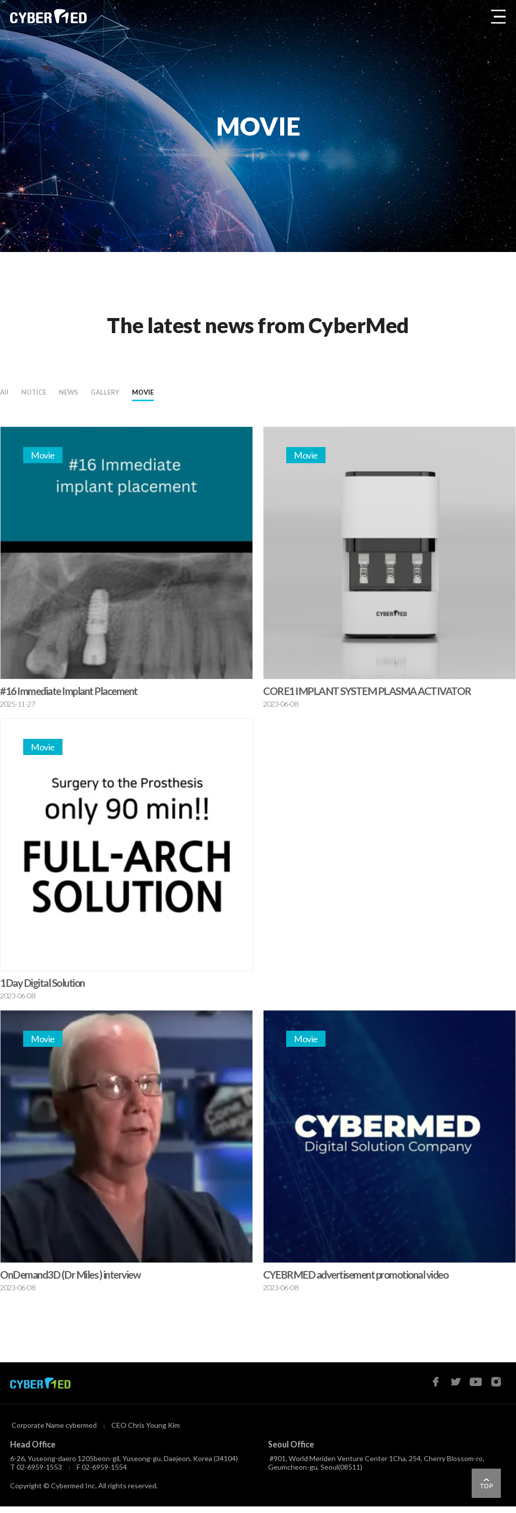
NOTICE (51, 395)
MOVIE (220, 395)
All (8, 395)
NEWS (104, 395)
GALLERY (161, 395)
